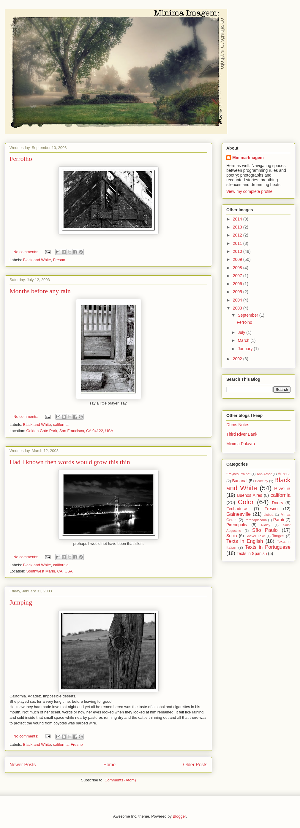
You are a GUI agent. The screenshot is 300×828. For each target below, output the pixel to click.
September (248, 315)
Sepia (231, 535)
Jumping (21, 602)
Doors (277, 502)
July (242, 332)
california (61, 424)
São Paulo (265, 530)
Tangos (278, 536)
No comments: (26, 252)
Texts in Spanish (252, 553)
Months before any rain (40, 291)
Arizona (284, 474)
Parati (278, 519)
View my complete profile (249, 191)
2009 (238, 259)
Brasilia (282, 488)
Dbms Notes (237, 424)
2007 (238, 275)
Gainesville (238, 514)
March (244, 340)
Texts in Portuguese (267, 547)
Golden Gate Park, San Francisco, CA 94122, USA (69, 431)
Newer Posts (23, 764)
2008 (238, 267)
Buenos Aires (249, 495)
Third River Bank (241, 434)
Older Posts (195, 764)
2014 (238, 219)
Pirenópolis (236, 524)
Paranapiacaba (255, 520)
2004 (238, 300)
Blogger (179, 816)
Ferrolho (21, 158)
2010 (238, 251)
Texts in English (244, 541)
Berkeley (261, 481)
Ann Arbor (264, 474)
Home (109, 764)
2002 (238, 358)
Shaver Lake (255, 536)
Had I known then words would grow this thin (70, 462)
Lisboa (268, 514)
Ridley (265, 525)
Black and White (37, 260)
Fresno (59, 260)
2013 (238, 227)
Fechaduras (237, 508)
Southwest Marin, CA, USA (49, 571)
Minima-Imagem (248, 157)
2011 (238, 243)
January (246, 348)
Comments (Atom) (120, 780)
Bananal (239, 480)
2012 (238, 235)
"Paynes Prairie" (238, 474)
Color (246, 502)
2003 (238, 308)
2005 (238, 291)
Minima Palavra (240, 443)
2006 (238, 283)
